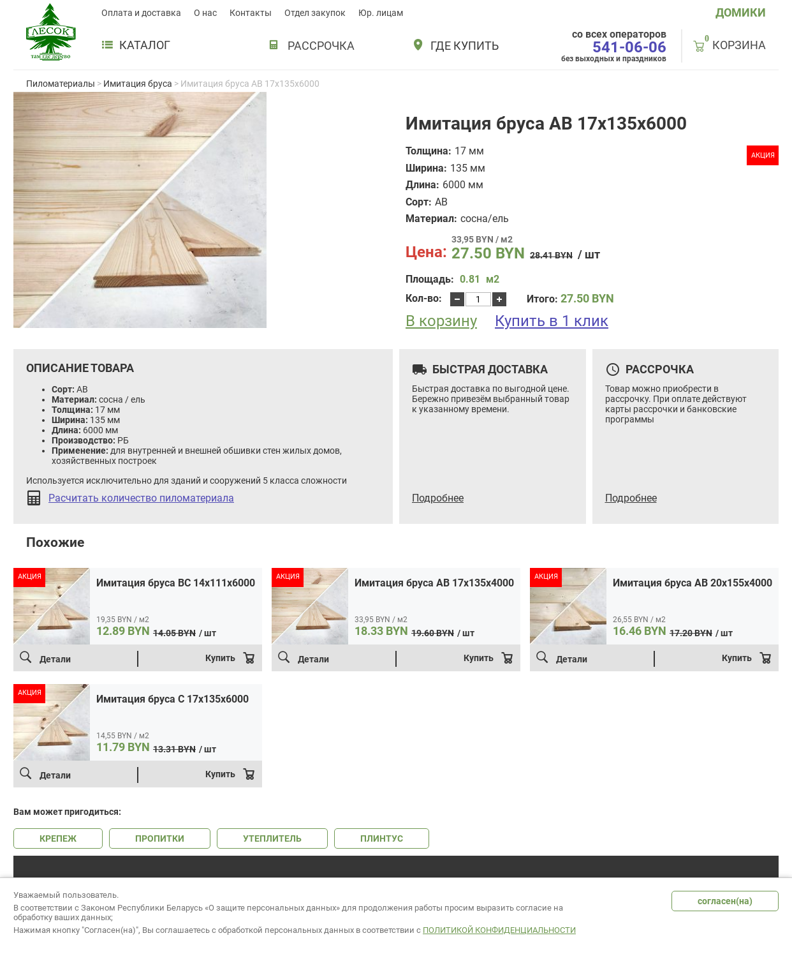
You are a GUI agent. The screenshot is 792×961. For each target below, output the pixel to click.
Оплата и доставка (141, 13)
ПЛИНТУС (381, 838)
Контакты (251, 13)
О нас (205, 13)
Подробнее (438, 498)
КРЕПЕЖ (58, 838)
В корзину (441, 321)
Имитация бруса (137, 83)
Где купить (464, 46)
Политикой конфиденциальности (499, 930)
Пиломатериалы (60, 83)
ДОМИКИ (740, 12)
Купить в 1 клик (551, 321)
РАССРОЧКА (321, 45)
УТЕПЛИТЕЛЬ (272, 838)
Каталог (135, 45)
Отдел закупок (315, 13)
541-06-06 (629, 47)
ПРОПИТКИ (159, 838)
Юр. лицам (380, 13)
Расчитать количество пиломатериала (141, 498)
